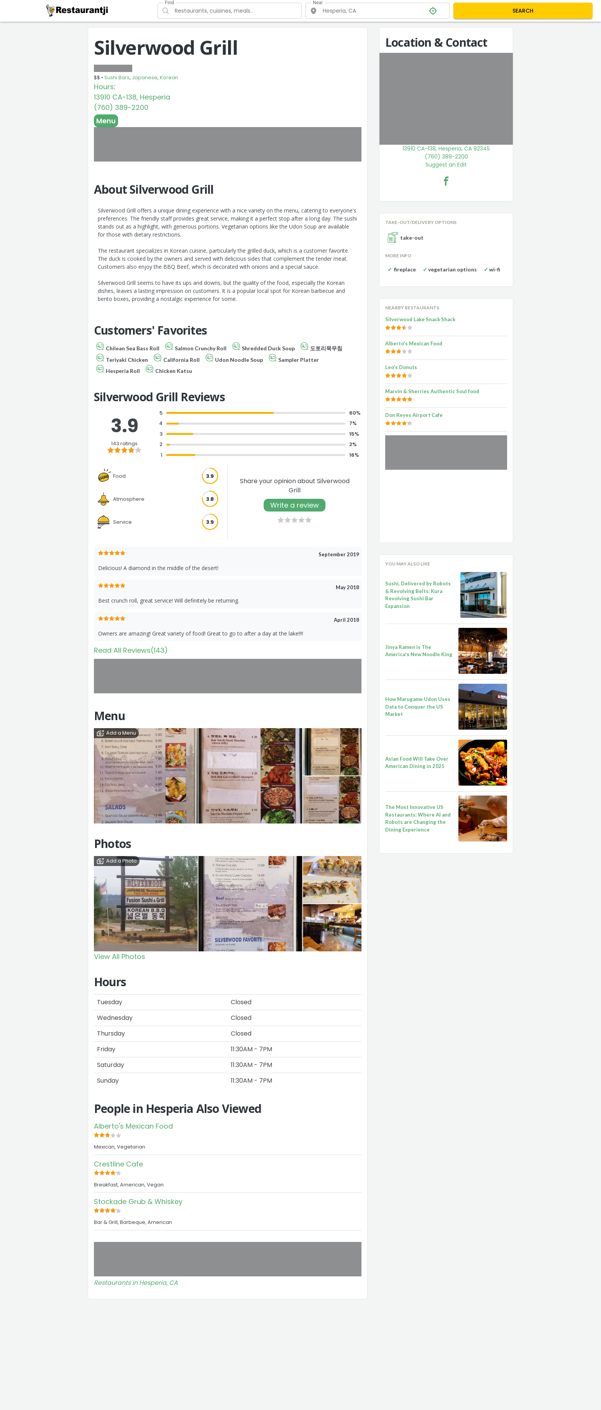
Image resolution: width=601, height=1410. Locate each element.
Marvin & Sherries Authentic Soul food (432, 391)
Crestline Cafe (118, 1164)
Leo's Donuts (401, 367)
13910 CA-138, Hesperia (132, 97)
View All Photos (119, 956)
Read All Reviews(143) (131, 650)
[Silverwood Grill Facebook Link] (446, 181)
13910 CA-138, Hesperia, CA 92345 (446, 148)
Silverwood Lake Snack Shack (420, 319)
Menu (106, 121)
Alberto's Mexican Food (133, 1126)
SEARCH (523, 11)
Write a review (294, 505)
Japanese (145, 77)
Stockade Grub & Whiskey (138, 1201)
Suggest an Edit (446, 164)
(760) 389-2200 (121, 107)
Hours (104, 86)
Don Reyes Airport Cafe (414, 415)
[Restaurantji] (77, 10)
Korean (169, 77)
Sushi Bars (117, 77)
